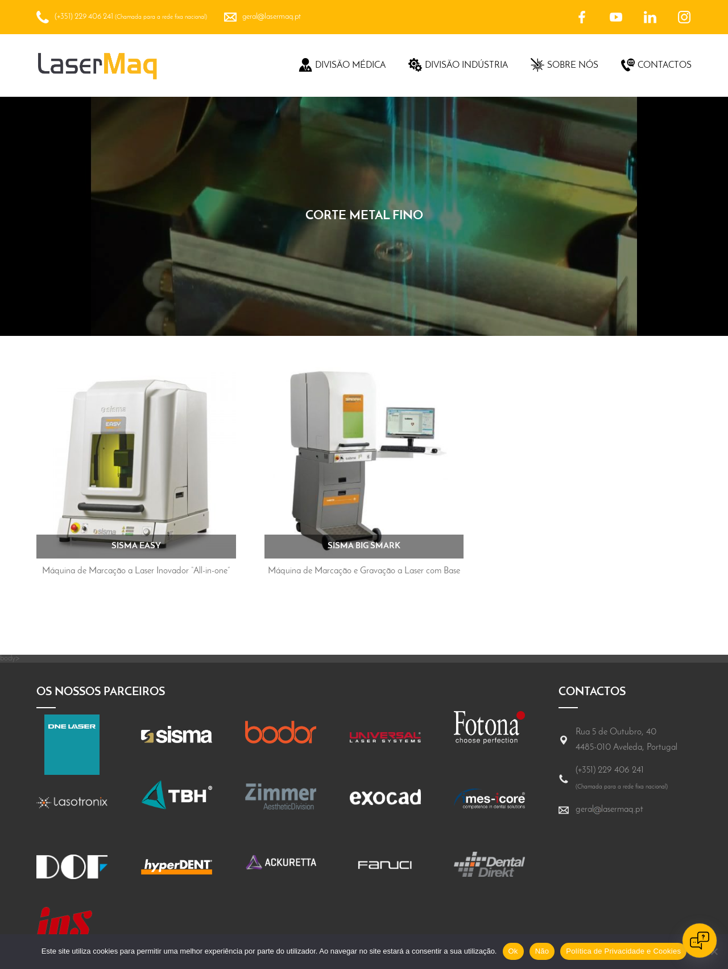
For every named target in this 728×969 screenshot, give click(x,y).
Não (542, 951)
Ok (513, 951)
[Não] (713, 951)
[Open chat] (699, 940)
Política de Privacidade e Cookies (623, 951)
